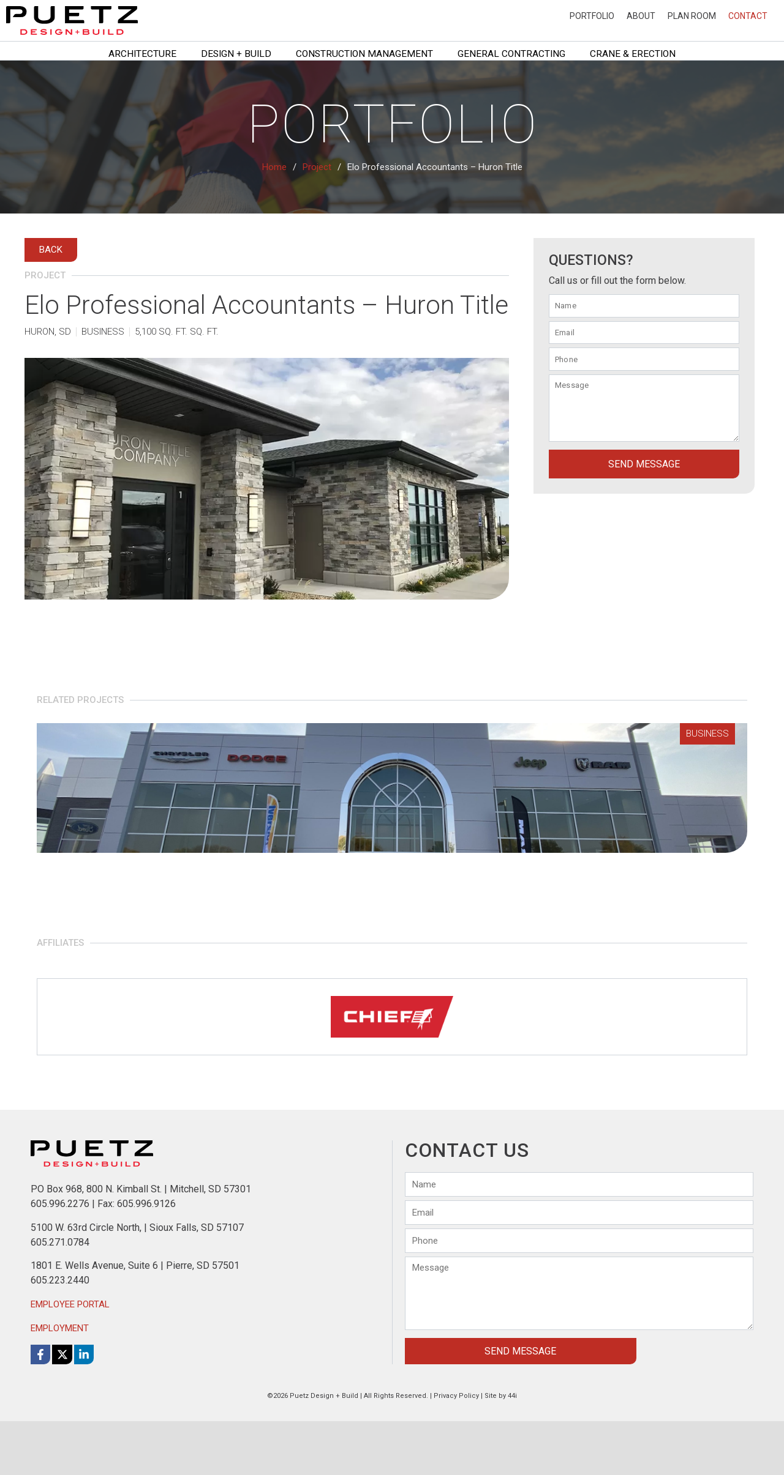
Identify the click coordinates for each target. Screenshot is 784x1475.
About (641, 16)
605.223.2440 (60, 1334)
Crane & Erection (633, 53)
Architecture (142, 53)
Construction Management (364, 53)
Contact (747, 16)
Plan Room (692, 16)
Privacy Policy (456, 1450)
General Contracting (511, 53)
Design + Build (236, 53)
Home (274, 167)
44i (512, 1450)
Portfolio (592, 16)
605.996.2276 (60, 1258)
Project (317, 167)
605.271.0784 (60, 1296)
